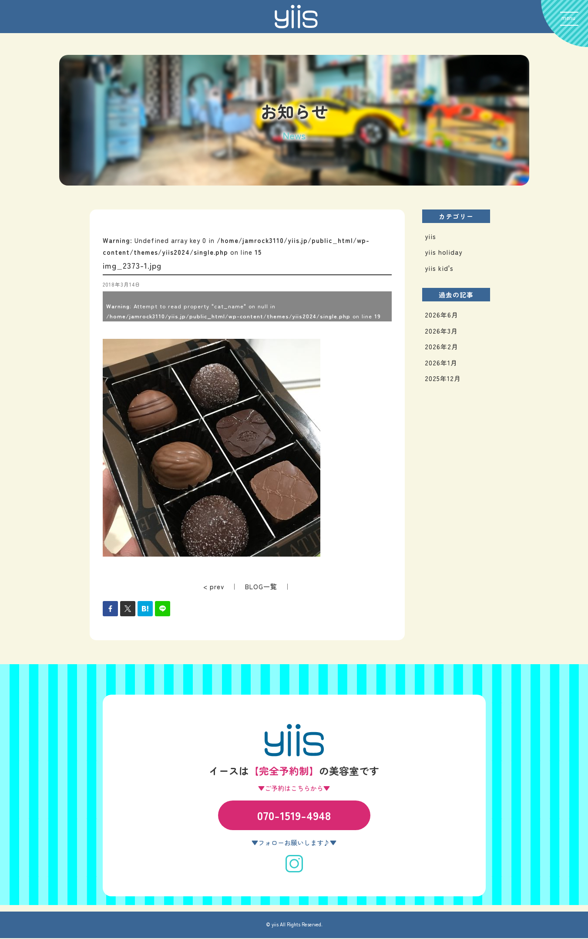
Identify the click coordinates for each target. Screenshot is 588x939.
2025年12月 (443, 379)
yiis (430, 237)
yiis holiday (443, 252)
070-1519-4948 (294, 815)
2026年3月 (441, 331)
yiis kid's (439, 269)
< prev (213, 587)
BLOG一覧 (261, 587)
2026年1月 (441, 363)
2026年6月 (441, 315)
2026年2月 (441, 347)
